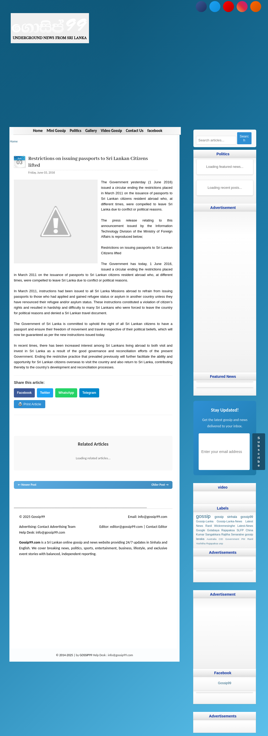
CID (221, 539)
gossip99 (247, 517)
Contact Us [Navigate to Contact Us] (134, 130)
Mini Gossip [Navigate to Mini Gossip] (56, 130)
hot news (43, 499)
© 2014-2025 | (66, 655)
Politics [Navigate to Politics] (75, 130)
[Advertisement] (134, 90)
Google (200, 530)
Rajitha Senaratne (232, 534)
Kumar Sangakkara (208, 534)
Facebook (24, 393)
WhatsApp (66, 393)
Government (232, 539)
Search (244, 138)
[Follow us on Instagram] (242, 6)
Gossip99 (224, 683)
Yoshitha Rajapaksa (207, 543)
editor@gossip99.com (126, 526)
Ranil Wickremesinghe (220, 525)
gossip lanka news (101, 499)
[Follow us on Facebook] (201, 6)
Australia (211, 539)
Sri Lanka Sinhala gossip (148, 499)
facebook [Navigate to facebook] (154, 130)
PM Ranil (247, 539)
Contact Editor (156, 526)
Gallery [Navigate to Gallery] (91, 130)
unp (221, 543)
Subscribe (259, 451)
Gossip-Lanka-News (229, 521)
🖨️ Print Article (29, 404)
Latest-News (245, 525)
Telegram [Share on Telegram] (89, 393)
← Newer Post (27, 484)
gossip (18, 499)
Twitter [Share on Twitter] (45, 393)
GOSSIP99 (86, 655)
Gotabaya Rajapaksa (220, 530)
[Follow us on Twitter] (214, 6)
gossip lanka (68, 499)
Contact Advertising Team (57, 526)
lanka (26, 499)
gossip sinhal (123, 499)
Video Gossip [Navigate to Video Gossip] (111, 130)
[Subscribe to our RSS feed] (255, 6)
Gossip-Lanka (205, 521)
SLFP (240, 530)
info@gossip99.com (152, 516)
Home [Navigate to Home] (38, 130)
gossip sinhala (226, 517)
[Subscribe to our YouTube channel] (228, 6)
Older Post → (160, 484)
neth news (83, 499)
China (249, 530)
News (33, 499)
